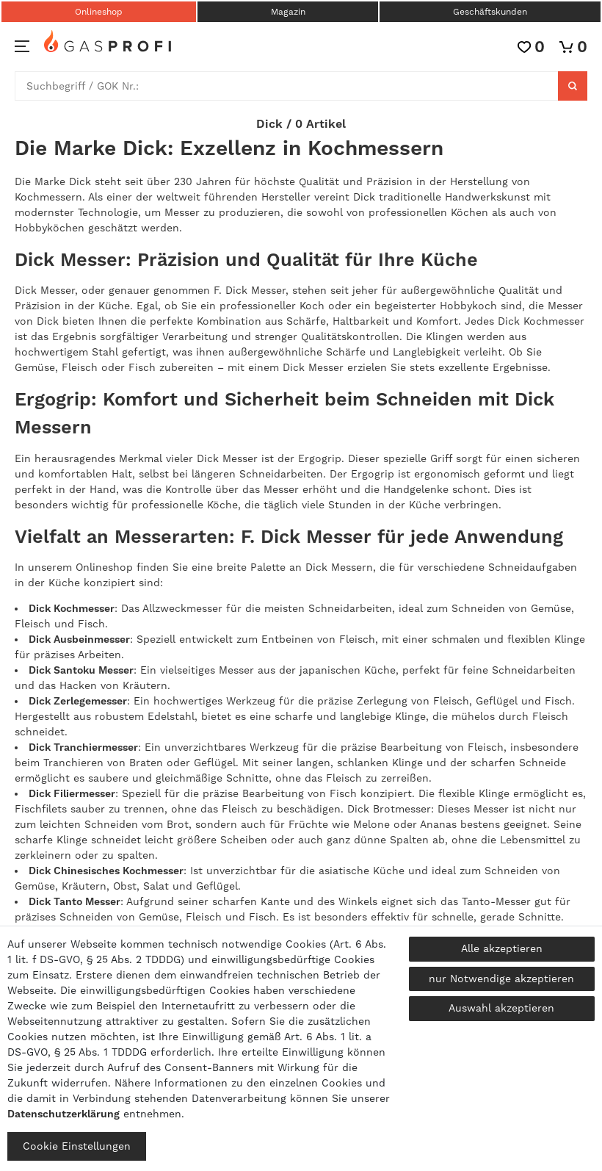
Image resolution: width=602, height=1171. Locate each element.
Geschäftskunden (490, 12)
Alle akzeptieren (502, 948)
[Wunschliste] (531, 47)
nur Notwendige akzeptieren (501, 978)
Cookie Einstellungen (77, 1146)
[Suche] (572, 86)
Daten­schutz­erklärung (63, 1114)
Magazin (288, 12)
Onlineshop (99, 12)
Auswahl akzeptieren (501, 1008)
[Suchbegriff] (286, 86)
